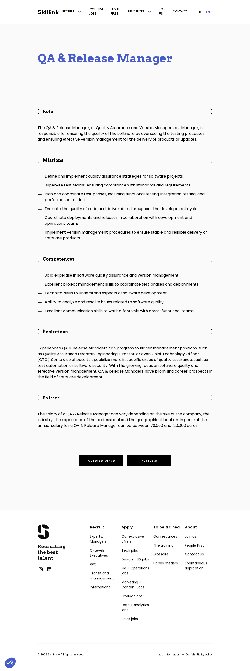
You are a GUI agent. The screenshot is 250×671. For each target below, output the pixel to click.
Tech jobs (130, 559)
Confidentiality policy (199, 663)
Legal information (168, 663)
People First (194, 554)
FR (199, 12)
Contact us (194, 562)
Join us (190, 545)
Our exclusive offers (133, 548)
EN (208, 12)
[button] (72, 11)
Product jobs (132, 604)
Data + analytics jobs (135, 616)
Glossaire (160, 562)
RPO (93, 573)
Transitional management (102, 584)
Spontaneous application (196, 574)
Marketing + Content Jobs (133, 593)
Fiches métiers (165, 571)
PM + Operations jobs (135, 579)
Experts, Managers (98, 548)
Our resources (165, 545)
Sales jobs (130, 627)
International (100, 595)
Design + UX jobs (135, 567)
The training (163, 554)
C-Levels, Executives (99, 561)
